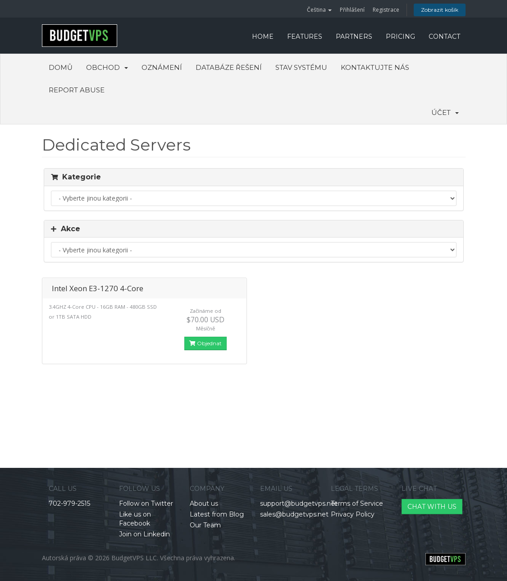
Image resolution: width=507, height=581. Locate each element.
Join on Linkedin (144, 534)
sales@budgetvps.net (294, 514)
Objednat (205, 343)
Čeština (319, 10)
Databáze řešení (229, 67)
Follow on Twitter (146, 503)
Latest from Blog (217, 514)
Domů (61, 67)
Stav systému (301, 67)
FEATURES (304, 36)
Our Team (205, 525)
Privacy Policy (353, 514)
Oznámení (162, 67)
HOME (263, 36)
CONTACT (444, 36)
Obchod (107, 67)
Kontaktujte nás (375, 67)
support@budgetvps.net (299, 503)
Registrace (386, 10)
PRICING (400, 36)
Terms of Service (357, 503)
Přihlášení (352, 10)
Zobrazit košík (439, 9)
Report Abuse (77, 90)
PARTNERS (354, 36)
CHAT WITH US (432, 507)
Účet (445, 112)
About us (204, 503)
